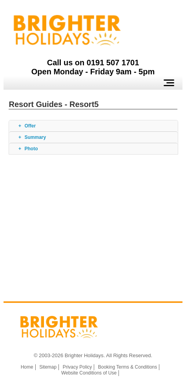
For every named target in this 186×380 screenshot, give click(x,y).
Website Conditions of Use (89, 373)
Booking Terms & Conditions (127, 367)
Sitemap (48, 367)
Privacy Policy (77, 367)
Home (27, 367)
